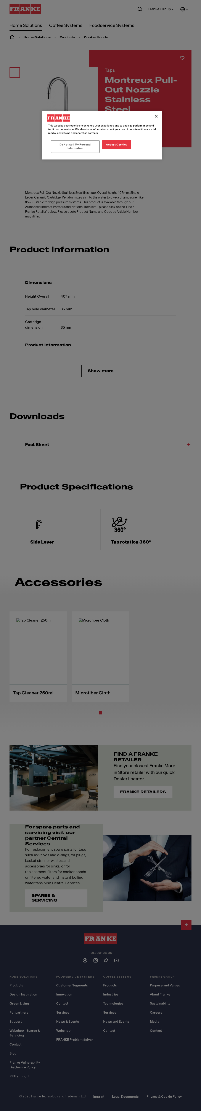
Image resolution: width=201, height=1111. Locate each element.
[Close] (156, 116)
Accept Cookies (116, 144)
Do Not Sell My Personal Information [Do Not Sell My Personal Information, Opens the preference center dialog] (75, 146)
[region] (102, 135)
